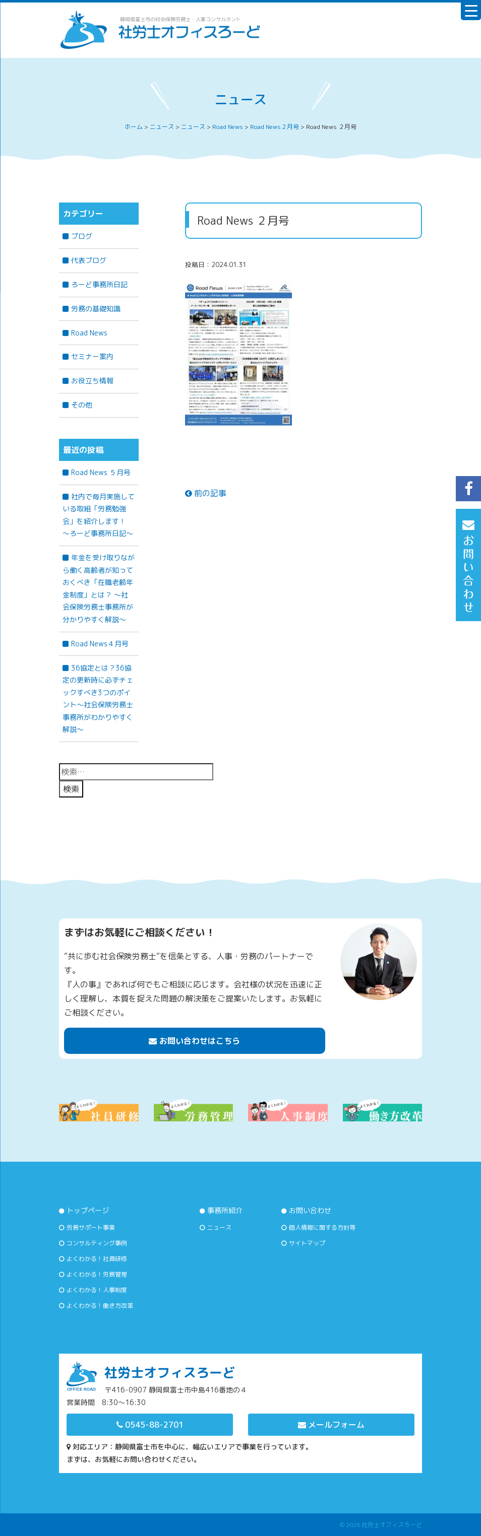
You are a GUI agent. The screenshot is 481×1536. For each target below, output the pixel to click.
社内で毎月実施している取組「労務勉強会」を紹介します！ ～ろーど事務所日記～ (99, 515)
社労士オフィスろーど (392, 1524)
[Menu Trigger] (471, 10)
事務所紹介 (225, 1210)
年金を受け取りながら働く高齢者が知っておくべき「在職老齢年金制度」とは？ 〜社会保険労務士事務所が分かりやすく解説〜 (99, 588)
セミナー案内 (92, 356)
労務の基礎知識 (96, 308)
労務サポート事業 (91, 1227)
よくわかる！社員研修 (97, 1258)
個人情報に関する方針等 (322, 1227)
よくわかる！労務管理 (97, 1274)
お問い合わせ (310, 1210)
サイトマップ (307, 1243)
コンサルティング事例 (97, 1243)
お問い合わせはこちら (194, 1040)
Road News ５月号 (101, 472)
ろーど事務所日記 (99, 284)
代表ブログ (88, 260)
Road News (89, 333)
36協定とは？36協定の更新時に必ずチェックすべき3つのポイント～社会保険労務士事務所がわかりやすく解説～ (98, 698)
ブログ (81, 236)
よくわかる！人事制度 (97, 1290)
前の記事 (205, 493)
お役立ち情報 (92, 380)
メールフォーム (331, 1424)
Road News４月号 (100, 643)
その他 (81, 405)
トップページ (88, 1210)
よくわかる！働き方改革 (100, 1305)
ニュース (219, 1227)
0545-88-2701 (150, 1424)
